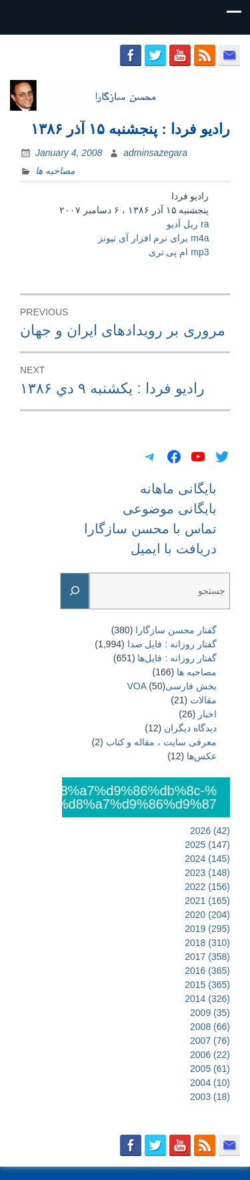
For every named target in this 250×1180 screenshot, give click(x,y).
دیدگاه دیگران (190, 728)
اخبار (207, 714)
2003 (210, 1096)
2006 (210, 1054)
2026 (210, 830)
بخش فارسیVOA (172, 686)
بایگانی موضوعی (170, 508)
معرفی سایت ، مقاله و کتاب (161, 742)
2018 (207, 942)
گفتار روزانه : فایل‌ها (177, 658)
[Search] (74, 591)
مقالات (203, 700)
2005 (210, 1068)
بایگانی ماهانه (178, 488)
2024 (207, 858)
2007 (210, 1040)
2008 (210, 1026)
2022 (207, 886)
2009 (210, 1012)
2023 (207, 872)
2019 (207, 928)
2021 (207, 900)
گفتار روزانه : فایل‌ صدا (172, 644)
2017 (207, 956)
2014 (207, 998)
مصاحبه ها (55, 170)
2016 (207, 970)
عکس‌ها (202, 756)
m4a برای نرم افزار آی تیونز (153, 238)
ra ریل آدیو (188, 224)
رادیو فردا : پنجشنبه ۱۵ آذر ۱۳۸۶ (130, 129)
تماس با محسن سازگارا (150, 528)
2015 (207, 984)
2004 (210, 1082)
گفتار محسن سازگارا (176, 630)
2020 (207, 914)
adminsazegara (155, 152)
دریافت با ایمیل (174, 548)
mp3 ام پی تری (179, 252)
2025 (207, 844)
